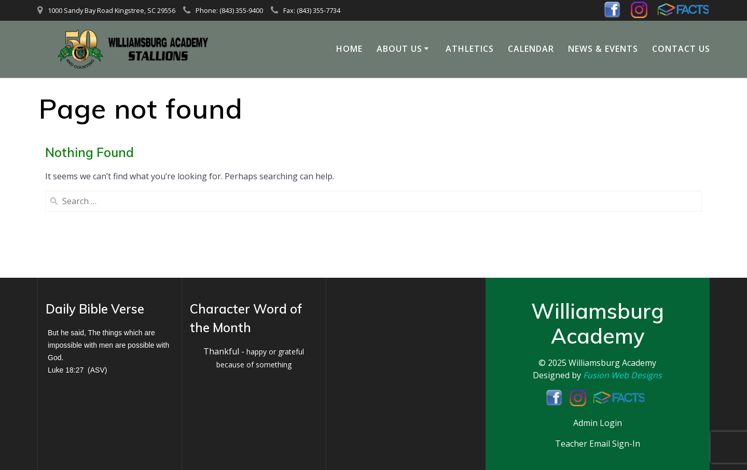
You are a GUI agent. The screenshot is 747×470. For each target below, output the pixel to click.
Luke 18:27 (66, 370)
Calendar (531, 48)
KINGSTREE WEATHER (398, 338)
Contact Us (681, 48)
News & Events (603, 48)
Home (349, 48)
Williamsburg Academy (612, 363)
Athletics (470, 48)
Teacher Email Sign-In (597, 443)
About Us (399, 48)
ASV (97, 370)
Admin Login (597, 423)
